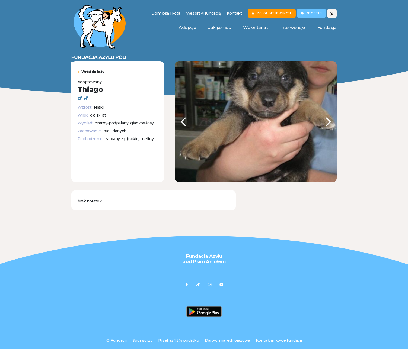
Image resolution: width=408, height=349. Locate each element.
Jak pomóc (219, 27)
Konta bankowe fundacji (279, 340)
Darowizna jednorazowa (227, 340)
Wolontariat (255, 27)
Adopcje (187, 27)
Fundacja (327, 27)
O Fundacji (116, 340)
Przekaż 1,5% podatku (178, 340)
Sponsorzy (142, 340)
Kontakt (234, 13)
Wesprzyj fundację (203, 13)
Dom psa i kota (165, 13)
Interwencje (292, 27)
